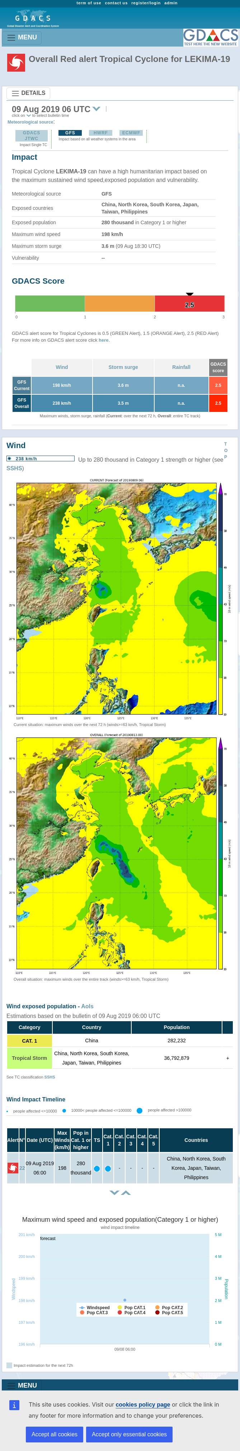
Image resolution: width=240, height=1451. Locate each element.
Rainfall (181, 367)
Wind (62, 367)
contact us (116, 3)
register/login (146, 3)
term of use (88, 3)
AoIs (87, 1006)
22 (22, 1168)
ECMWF (131, 132)
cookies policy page (143, 1405)
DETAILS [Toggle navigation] (28, 93)
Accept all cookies (54, 1434)
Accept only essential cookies (129, 1434)
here (103, 340)
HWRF (101, 132)
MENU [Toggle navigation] (21, 38)
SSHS (14, 468)
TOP (225, 451)
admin (171, 3)
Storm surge (123, 367)
